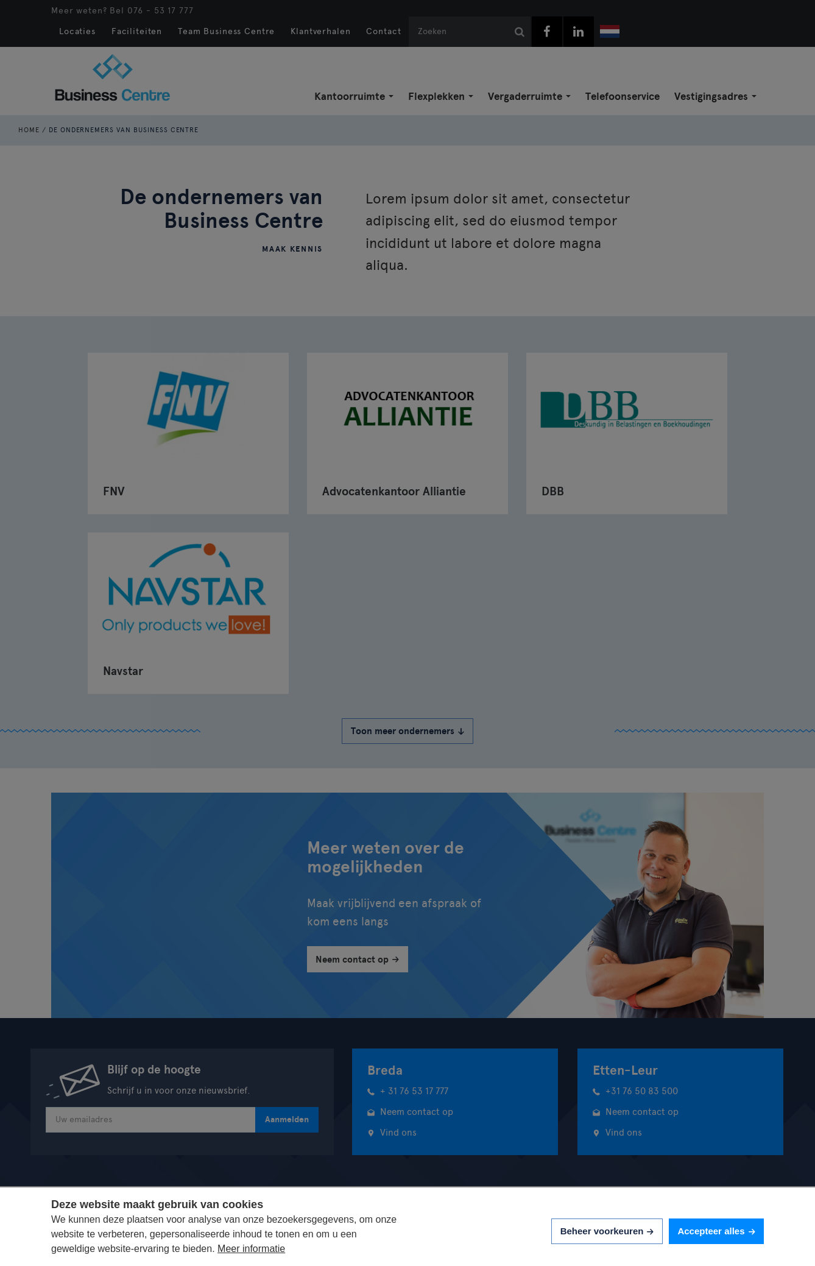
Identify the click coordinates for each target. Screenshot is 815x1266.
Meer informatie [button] (251, 1248)
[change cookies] (607, 1231)
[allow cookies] (716, 1231)
